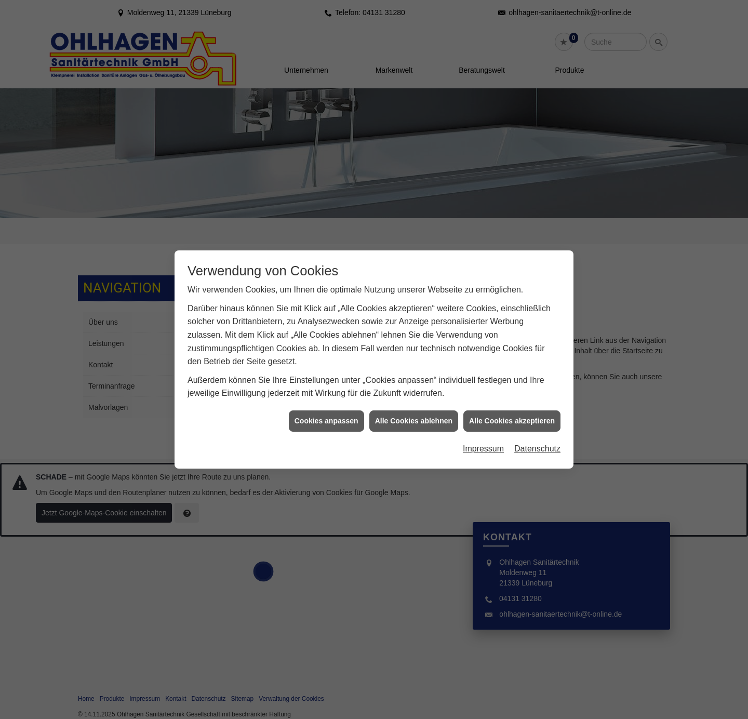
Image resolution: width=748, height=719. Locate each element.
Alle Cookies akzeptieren (512, 411)
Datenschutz (537, 439)
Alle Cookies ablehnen (413, 411)
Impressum (483, 439)
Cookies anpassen (326, 411)
